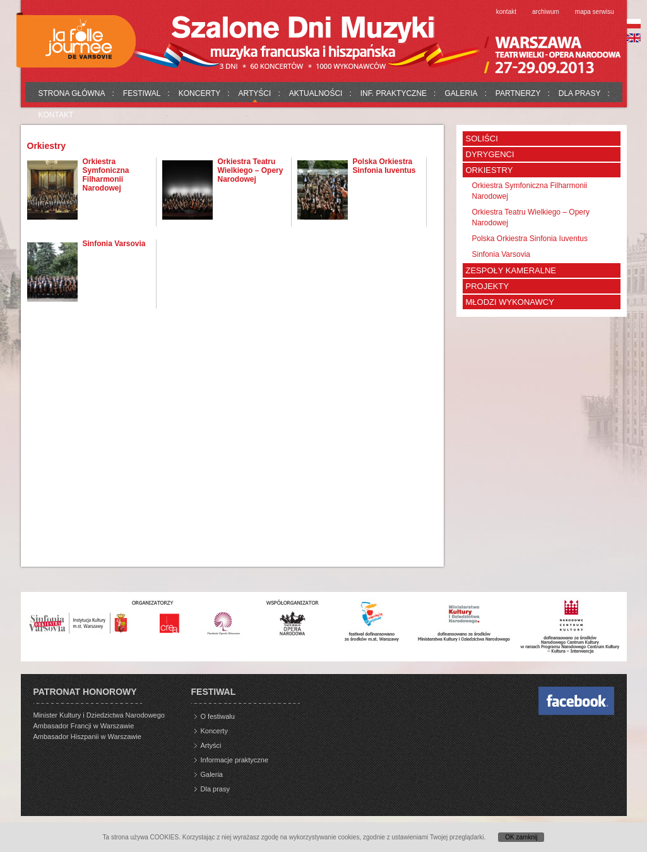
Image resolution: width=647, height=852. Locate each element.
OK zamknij (521, 837)
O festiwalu (218, 716)
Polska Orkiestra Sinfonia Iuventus (384, 166)
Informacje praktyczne (235, 760)
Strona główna (72, 93)
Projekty (487, 286)
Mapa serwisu (594, 11)
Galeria (460, 93)
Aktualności (316, 93)
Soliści (482, 138)
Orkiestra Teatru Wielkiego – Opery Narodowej (250, 170)
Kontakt (506, 11)
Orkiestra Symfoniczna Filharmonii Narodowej (106, 174)
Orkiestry (489, 170)
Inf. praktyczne (393, 93)
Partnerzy (518, 93)
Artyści (255, 93)
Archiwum (545, 11)
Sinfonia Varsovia (114, 243)
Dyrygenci (490, 154)
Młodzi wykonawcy (510, 302)
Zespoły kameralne (511, 270)
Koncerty (199, 93)
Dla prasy (580, 93)
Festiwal (142, 93)
